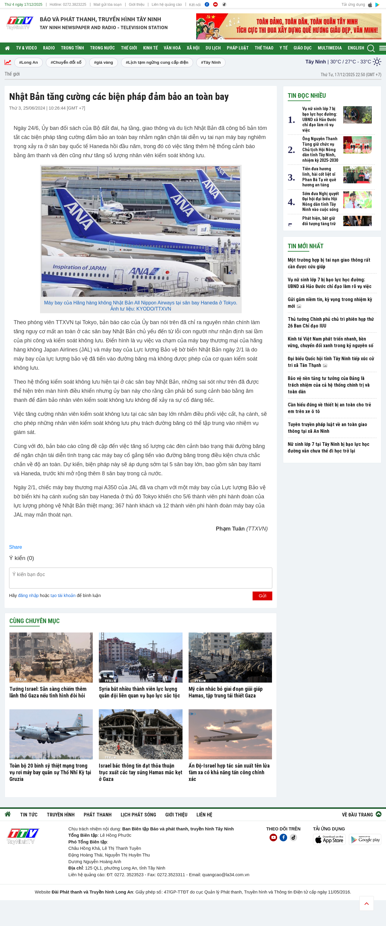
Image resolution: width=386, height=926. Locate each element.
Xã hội (193, 48)
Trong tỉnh (72, 48)
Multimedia (330, 48)
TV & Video (26, 48)
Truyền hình (61, 815)
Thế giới (129, 48)
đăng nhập (28, 595)
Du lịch (213, 48)
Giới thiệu (136, 4)
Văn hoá (172, 48)
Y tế (283, 48)
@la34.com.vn (235, 874)
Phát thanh (98, 815)
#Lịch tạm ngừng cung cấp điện (157, 62)
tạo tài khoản (63, 595)
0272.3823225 (74, 4)
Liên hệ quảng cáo (167, 4)
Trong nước (102, 48)
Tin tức (29, 815)
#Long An (28, 62)
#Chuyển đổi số (66, 62)
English (356, 48)
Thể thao (264, 48)
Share (15, 547)
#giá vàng (103, 62)
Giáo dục (303, 48)
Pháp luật (238, 48)
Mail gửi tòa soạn (108, 4)
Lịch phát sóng (138, 815)
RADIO (49, 48)
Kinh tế (150, 48)
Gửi (262, 595)
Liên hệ (204, 815)
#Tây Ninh (211, 62)
